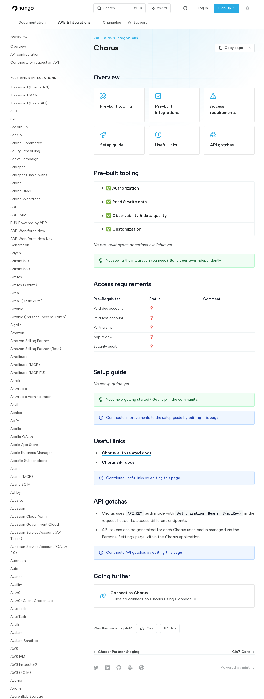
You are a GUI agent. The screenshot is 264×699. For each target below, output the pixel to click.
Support (137, 24)
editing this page (203, 417)
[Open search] (120, 8)
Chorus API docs (118, 462)
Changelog (109, 24)
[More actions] (250, 48)
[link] (119, 105)
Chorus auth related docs (126, 452)
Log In (203, 8)
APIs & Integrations (71, 24)
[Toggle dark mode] (247, 8)
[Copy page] (230, 48)
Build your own (183, 260)
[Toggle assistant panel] (159, 8)
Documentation (29, 24)
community (187, 399)
